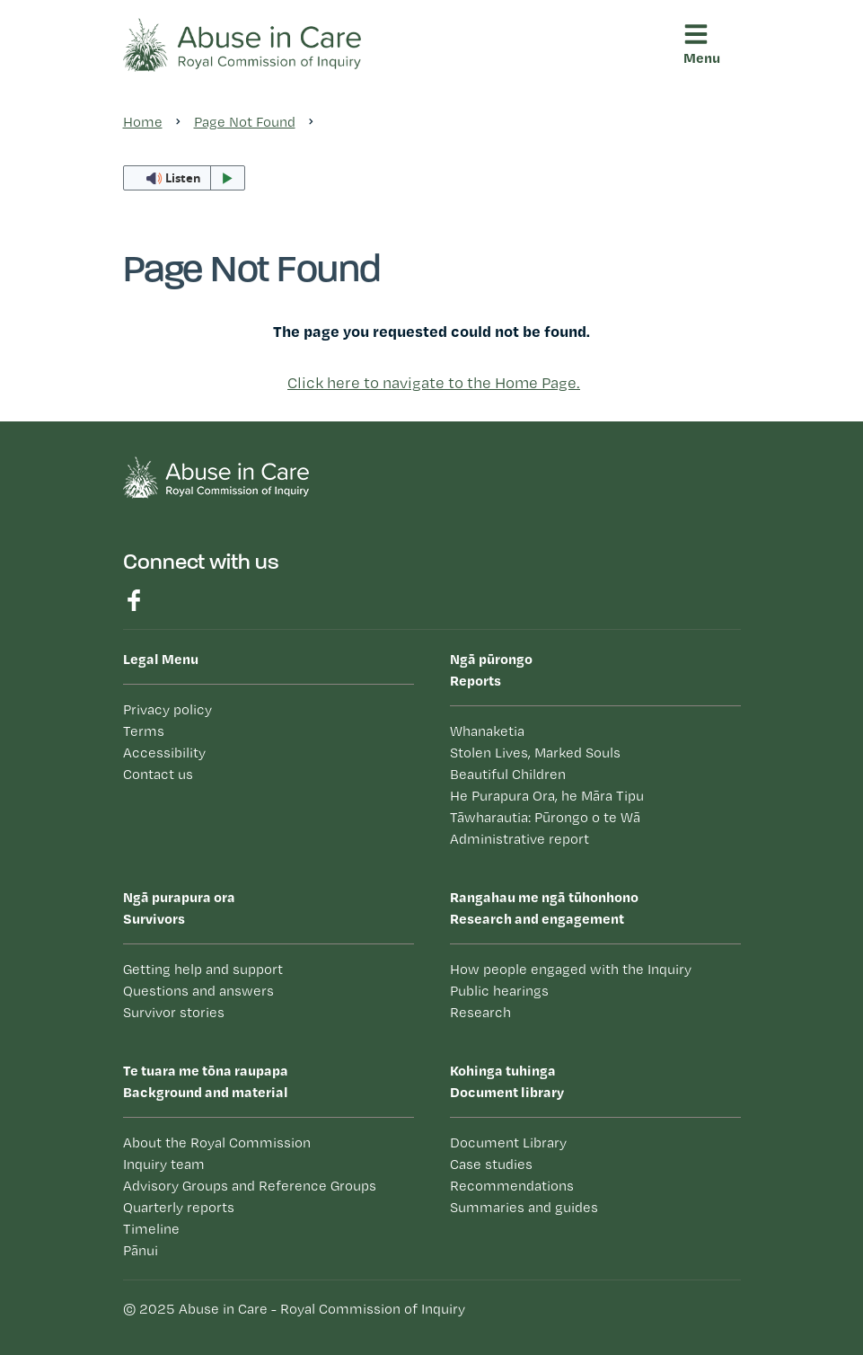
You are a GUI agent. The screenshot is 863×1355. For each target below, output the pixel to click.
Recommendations (512, 1185)
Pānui (140, 1250)
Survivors (268, 906)
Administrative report (519, 838)
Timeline (151, 1228)
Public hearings (499, 990)
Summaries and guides (524, 1207)
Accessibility (164, 752)
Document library (595, 1080)
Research (480, 1012)
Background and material (268, 1080)
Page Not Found (244, 121)
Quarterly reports (178, 1207)
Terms (143, 730)
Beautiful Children (508, 774)
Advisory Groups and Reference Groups (249, 1185)
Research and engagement (595, 906)
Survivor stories (174, 1012)
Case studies (491, 1164)
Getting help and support (203, 969)
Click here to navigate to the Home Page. (433, 382)
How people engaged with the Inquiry (570, 969)
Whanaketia (487, 730)
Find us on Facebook (134, 600)
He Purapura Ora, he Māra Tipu (547, 795)
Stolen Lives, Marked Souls (535, 752)
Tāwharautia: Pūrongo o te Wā (545, 817)
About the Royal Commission (217, 1142)
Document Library (508, 1142)
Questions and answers (198, 990)
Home (143, 121)
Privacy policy (167, 709)
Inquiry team (164, 1164)
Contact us (158, 774)
